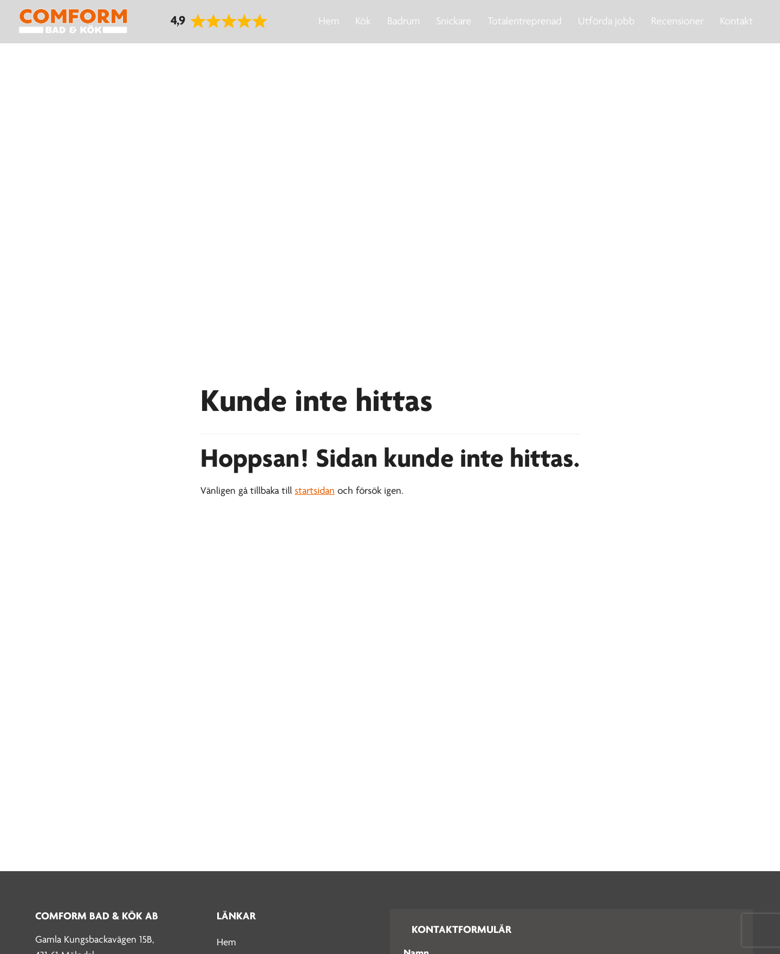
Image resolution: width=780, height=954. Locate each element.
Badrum (403, 21)
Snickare (453, 21)
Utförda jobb (606, 21)
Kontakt (736, 21)
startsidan (315, 491)
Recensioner (677, 21)
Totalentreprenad (524, 21)
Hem (328, 21)
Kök (363, 21)
